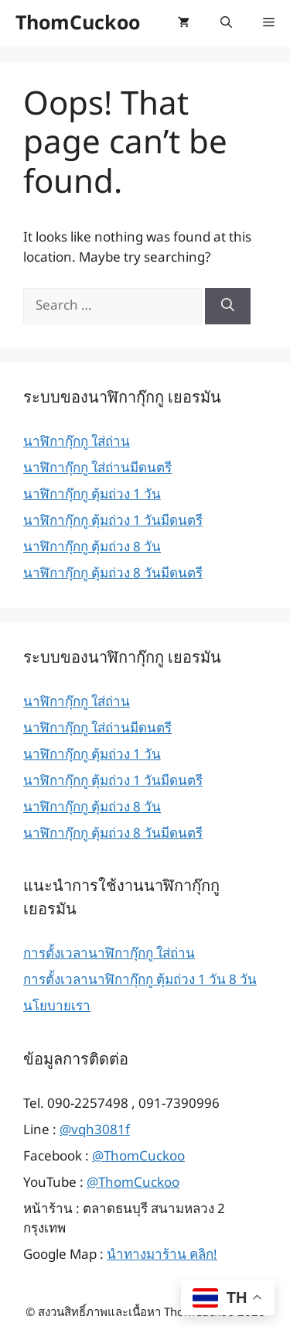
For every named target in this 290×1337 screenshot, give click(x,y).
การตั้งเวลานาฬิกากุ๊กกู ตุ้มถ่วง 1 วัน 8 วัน (140, 980)
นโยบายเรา (56, 1006)
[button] (226, 23)
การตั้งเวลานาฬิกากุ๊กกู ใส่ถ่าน (109, 954)
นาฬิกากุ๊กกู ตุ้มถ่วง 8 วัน (92, 547)
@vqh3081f (95, 1130)
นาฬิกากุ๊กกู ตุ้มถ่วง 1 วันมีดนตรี (113, 521)
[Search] (228, 306)
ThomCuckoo (77, 23)
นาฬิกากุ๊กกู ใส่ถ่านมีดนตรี (97, 468)
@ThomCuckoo (138, 1157)
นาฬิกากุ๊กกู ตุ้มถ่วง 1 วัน (92, 495)
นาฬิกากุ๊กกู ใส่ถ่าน (76, 442)
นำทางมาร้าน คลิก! (162, 1255)
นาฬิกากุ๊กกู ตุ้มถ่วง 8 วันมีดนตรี (113, 574)
